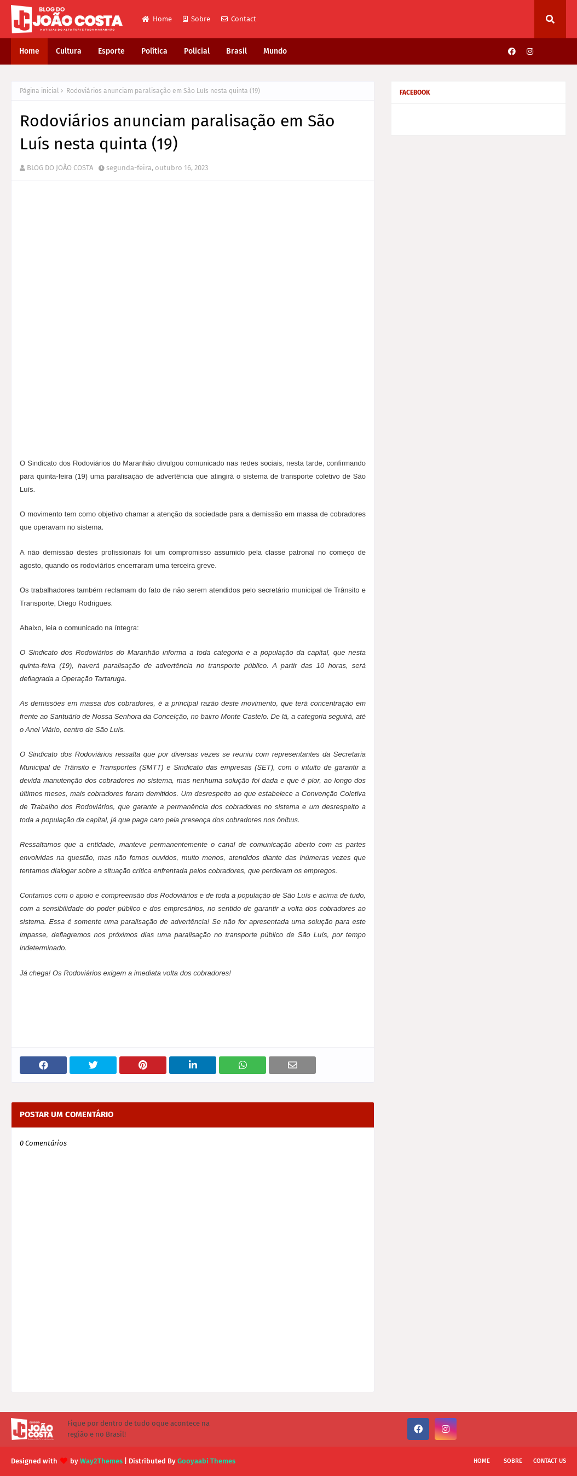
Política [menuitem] (154, 51)
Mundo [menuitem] (275, 51)
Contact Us (549, 1461)
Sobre (196, 19)
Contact (238, 19)
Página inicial (39, 91)
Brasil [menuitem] (236, 51)
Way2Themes (101, 1461)
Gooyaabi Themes (206, 1461)
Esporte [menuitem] (111, 51)
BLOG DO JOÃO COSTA (60, 168)
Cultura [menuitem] (69, 51)
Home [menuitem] (29, 51)
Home (157, 19)
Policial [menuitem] (197, 51)
